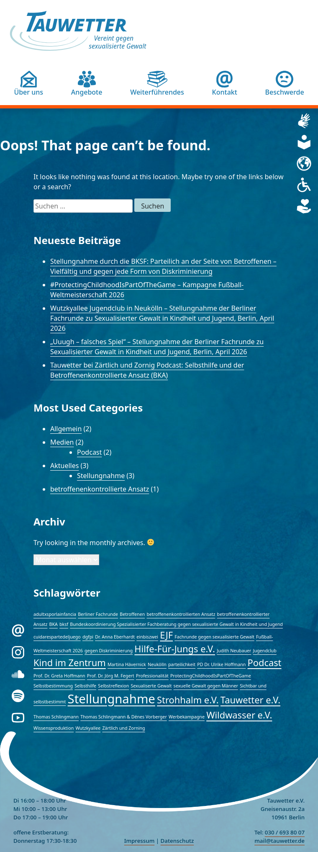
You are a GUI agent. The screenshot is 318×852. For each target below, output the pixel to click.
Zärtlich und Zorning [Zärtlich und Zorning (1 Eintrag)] (123, 728)
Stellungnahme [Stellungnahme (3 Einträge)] (111, 698)
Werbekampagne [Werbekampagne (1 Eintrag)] (187, 717)
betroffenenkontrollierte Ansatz (99, 489)
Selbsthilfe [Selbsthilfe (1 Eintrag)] (85, 686)
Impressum (139, 840)
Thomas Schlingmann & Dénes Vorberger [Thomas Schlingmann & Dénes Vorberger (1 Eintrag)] (123, 717)
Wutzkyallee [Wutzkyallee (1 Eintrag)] (87, 728)
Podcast (89, 452)
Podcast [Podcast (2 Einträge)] (265, 662)
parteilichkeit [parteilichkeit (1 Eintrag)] (181, 664)
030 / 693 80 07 (285, 832)
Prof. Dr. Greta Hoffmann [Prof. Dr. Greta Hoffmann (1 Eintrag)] (59, 676)
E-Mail (33, 628)
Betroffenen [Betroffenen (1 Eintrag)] (132, 614)
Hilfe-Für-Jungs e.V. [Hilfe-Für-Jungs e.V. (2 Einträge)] (174, 649)
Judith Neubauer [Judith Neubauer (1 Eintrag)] (234, 651)
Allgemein (66, 428)
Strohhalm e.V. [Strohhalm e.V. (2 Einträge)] (188, 700)
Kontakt (224, 92)
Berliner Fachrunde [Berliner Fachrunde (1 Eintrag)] (98, 614)
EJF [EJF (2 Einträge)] (166, 635)
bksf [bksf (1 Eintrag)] (63, 624)
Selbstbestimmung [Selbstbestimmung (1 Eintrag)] (53, 686)
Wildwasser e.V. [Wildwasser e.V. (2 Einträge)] (239, 715)
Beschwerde (284, 92)
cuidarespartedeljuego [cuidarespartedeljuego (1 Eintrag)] (57, 637)
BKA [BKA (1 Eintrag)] (53, 624)
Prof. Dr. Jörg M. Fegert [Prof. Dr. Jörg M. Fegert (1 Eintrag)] (110, 676)
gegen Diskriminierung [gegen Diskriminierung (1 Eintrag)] (109, 651)
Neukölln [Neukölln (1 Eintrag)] (157, 664)
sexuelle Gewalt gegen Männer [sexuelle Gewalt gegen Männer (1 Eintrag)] (206, 686)
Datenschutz (177, 840)
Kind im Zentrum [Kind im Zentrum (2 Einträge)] (69, 662)
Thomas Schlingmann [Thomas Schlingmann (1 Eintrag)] (56, 717)
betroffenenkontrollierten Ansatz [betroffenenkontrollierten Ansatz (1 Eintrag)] (180, 614)
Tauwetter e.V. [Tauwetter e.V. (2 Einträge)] (250, 700)
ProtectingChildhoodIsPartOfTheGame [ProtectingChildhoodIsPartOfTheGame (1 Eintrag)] (210, 676)
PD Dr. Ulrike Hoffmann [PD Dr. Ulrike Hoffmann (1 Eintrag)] (221, 664)
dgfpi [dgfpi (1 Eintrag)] (87, 637)
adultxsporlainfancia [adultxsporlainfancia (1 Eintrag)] (54, 614)
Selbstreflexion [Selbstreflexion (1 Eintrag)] (113, 686)
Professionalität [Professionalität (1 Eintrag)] (152, 676)
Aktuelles (64, 465)
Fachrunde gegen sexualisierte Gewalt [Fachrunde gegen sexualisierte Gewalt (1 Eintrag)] (214, 637)
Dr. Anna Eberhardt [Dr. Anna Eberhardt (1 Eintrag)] (115, 637)
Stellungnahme (101, 475)
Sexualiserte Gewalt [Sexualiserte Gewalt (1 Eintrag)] (151, 686)
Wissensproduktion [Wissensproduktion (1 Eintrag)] (53, 728)
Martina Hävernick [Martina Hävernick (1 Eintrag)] (127, 664)
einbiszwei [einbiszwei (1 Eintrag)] (147, 637)
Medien (62, 442)
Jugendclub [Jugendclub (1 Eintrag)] (265, 651)
